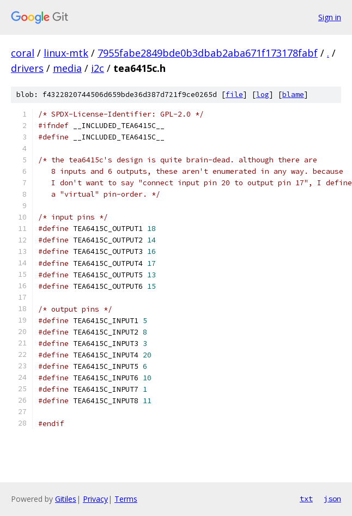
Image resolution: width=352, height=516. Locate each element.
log (262, 94)
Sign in (329, 17)
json (332, 498)
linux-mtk (66, 52)
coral (22, 52)
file (234, 94)
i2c (97, 68)
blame (293, 94)
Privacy (95, 499)
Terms (125, 499)
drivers (27, 68)
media (67, 68)
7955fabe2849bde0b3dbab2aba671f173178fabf (208, 52)
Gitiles (65, 499)
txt (306, 498)
